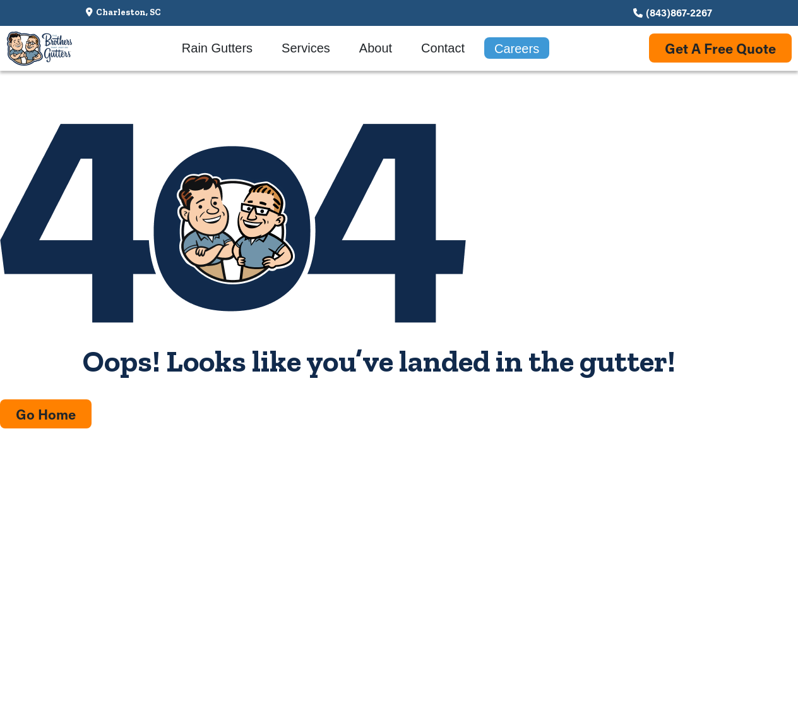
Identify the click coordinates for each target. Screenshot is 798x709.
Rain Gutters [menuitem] (217, 48)
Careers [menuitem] (516, 49)
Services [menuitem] (306, 48)
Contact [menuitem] (443, 48)
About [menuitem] (375, 48)
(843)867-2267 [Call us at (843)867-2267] (679, 12)
